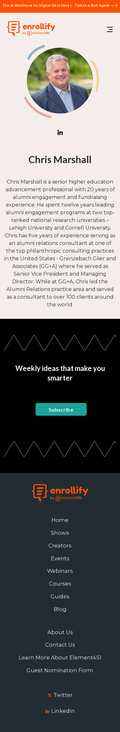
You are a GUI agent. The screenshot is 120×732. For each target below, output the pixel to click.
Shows (60, 533)
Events (60, 558)
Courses (60, 584)
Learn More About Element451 (60, 658)
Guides (60, 597)
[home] (29, 29)
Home (60, 520)
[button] (109, 29)
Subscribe (61, 409)
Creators (60, 546)
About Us (60, 632)
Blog (60, 609)
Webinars (60, 571)
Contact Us (60, 645)
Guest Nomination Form (60, 670)
